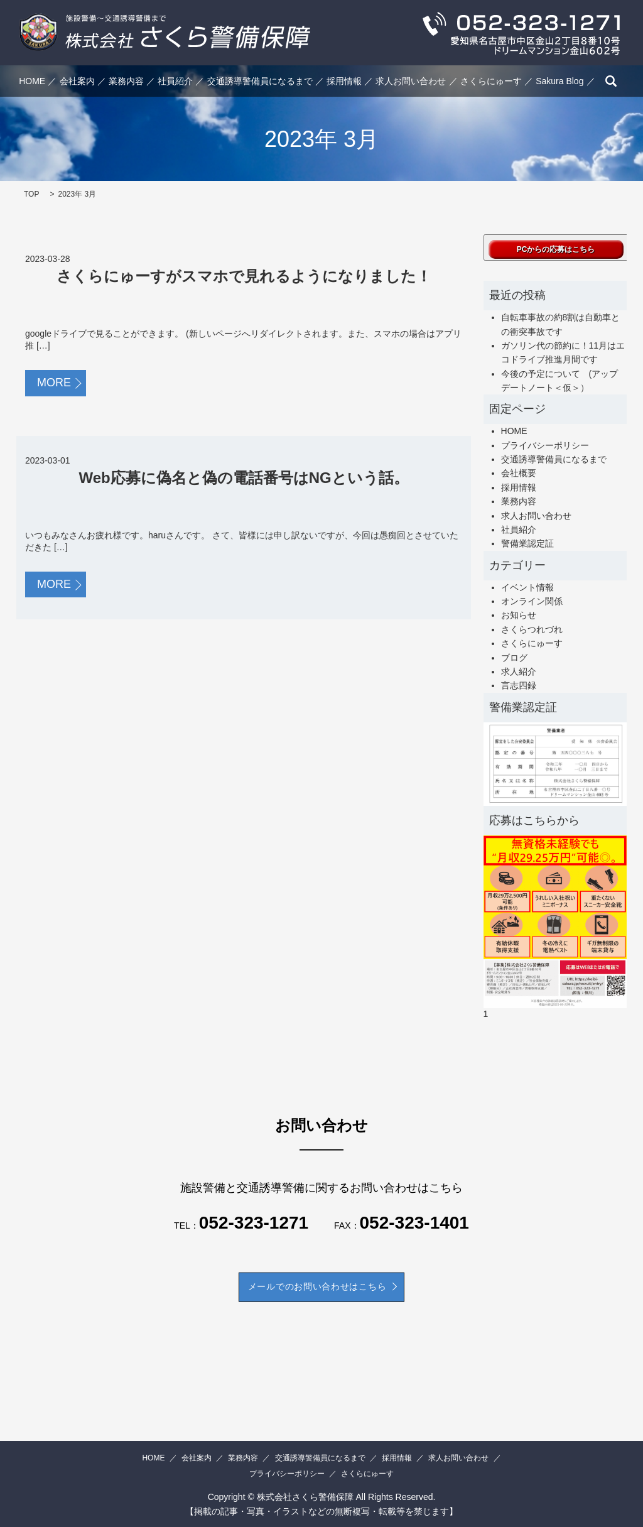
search (611, 81)
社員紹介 (175, 81)
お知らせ (518, 615)
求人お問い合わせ (411, 81)
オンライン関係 (532, 601)
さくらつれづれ (532, 629)
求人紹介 (518, 671)
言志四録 (518, 685)
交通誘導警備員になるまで (260, 81)
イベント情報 (527, 587)
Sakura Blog (559, 81)
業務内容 (126, 81)
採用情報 (344, 81)
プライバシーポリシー (545, 445)
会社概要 (518, 473)
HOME (32, 81)
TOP (31, 194)
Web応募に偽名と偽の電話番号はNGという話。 (243, 477)
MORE (54, 382)
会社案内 (77, 81)
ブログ (514, 658)
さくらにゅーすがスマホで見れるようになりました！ (244, 276)
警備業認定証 (527, 543)
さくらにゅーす (491, 81)
